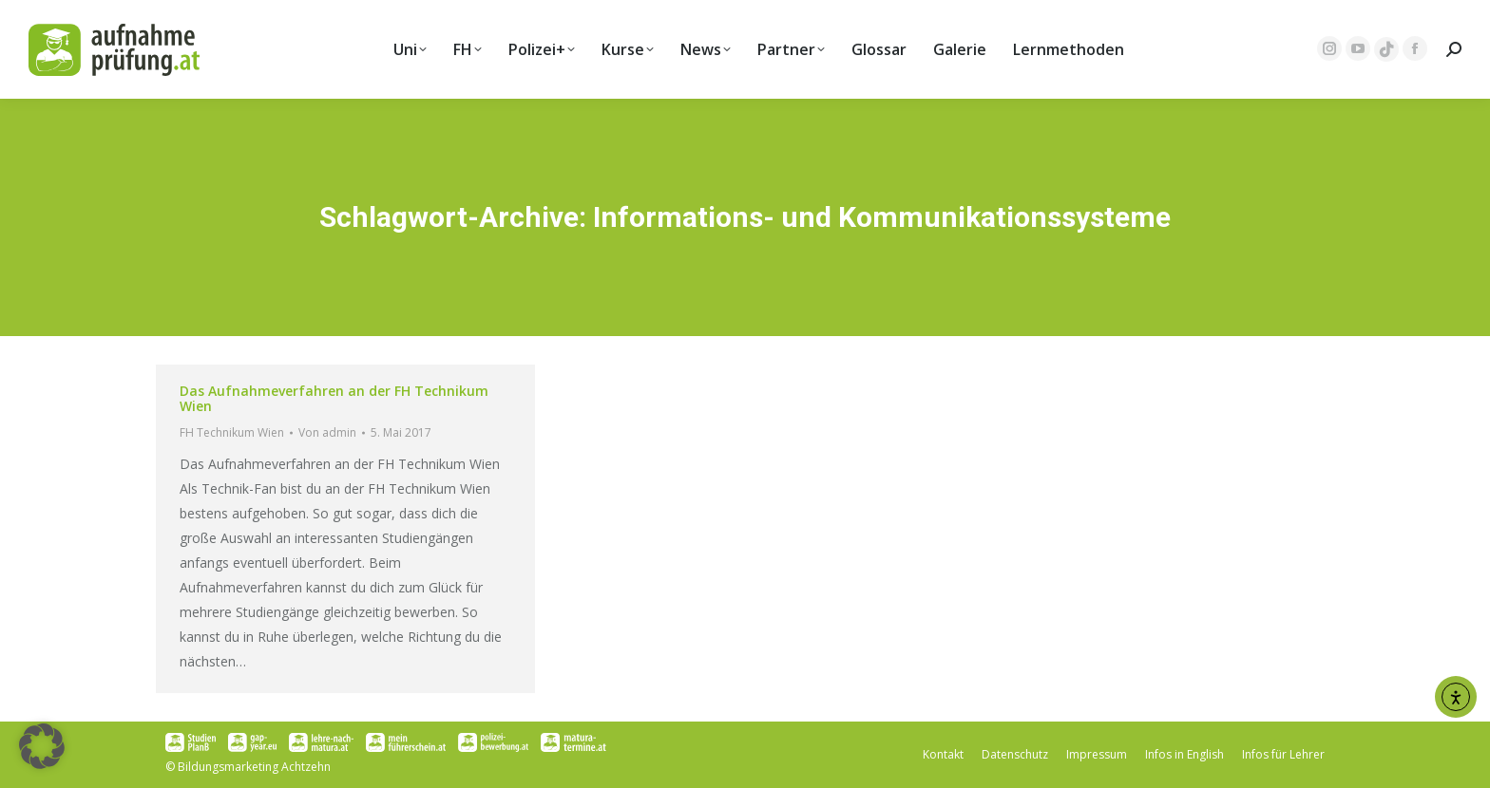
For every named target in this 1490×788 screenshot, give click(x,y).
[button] (42, 746)
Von (327, 432)
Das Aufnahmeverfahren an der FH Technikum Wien (334, 398)
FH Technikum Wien (232, 432)
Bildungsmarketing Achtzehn (254, 767)
